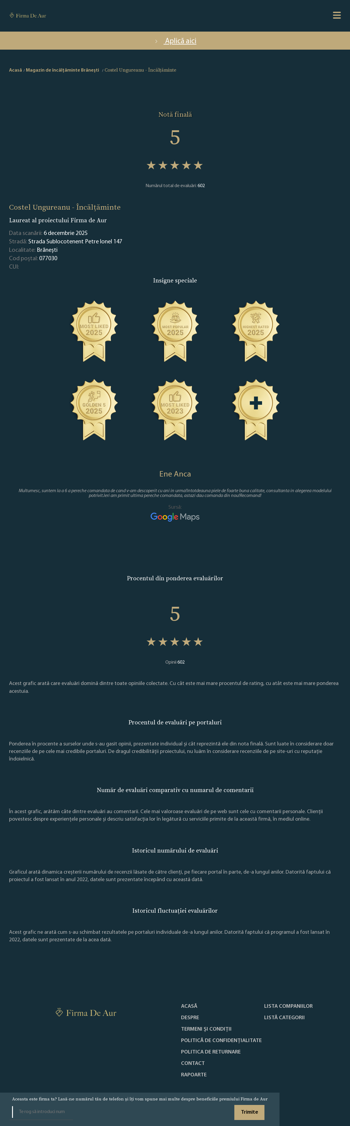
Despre (190, 1018)
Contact (193, 1063)
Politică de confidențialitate (221, 1041)
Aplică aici (175, 41)
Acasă (189, 1006)
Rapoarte (194, 1075)
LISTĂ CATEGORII (284, 1018)
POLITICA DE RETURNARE (211, 1052)
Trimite (249, 1112)
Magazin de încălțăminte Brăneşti (62, 70)
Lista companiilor (288, 1006)
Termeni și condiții (206, 1029)
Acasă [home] (15, 70)
